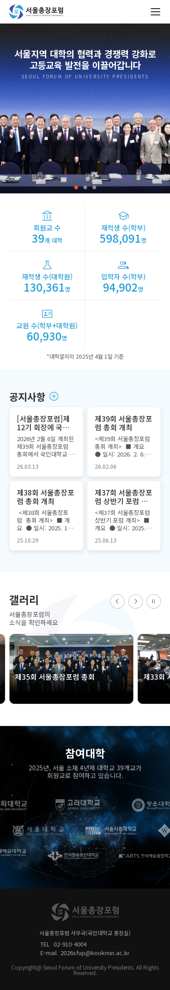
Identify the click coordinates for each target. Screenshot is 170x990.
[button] (76, 187)
